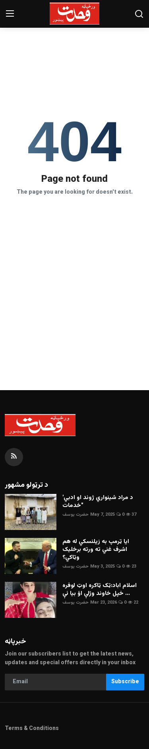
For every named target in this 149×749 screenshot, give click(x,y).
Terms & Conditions (32, 728)
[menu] (10, 14)
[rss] (14, 457)
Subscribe (125, 682)
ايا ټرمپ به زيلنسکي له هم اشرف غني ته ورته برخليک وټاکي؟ (95, 550)
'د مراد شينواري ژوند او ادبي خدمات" (97, 502)
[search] (139, 14)
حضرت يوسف (75, 514)
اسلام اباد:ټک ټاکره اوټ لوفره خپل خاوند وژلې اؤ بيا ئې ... (99, 590)
